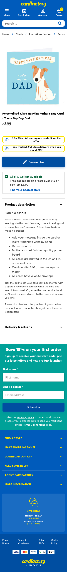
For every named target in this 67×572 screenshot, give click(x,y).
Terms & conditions (34, 424)
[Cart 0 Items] (59, 13)
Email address (12, 386)
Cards (19, 34)
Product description (20, 204)
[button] (33, 139)
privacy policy (25, 417)
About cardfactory (19, 475)
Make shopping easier (20, 447)
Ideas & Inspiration (40, 34)
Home (5, 34)
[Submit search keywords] (61, 23)
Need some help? (16, 465)
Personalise (36, 162)
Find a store (13, 438)
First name (10, 369)
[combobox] (29, 23)
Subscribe (33, 407)
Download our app (18, 456)
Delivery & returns (18, 327)
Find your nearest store (25, 189)
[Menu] (7, 13)
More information (18, 484)
